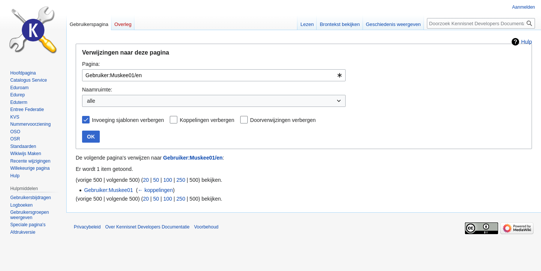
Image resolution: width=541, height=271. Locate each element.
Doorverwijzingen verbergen (282, 120)
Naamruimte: (97, 90)
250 (181, 180)
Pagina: (91, 64)
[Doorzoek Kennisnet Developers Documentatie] (481, 23)
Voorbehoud (206, 227)
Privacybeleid (87, 227)
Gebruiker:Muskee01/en (192, 158)
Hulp (526, 42)
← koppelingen (155, 190)
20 (146, 180)
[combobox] (214, 75)
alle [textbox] (91, 101)
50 (156, 180)
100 (167, 180)
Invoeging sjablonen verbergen (128, 120)
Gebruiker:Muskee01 (108, 190)
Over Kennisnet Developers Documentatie (147, 227)
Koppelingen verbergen (207, 120)
